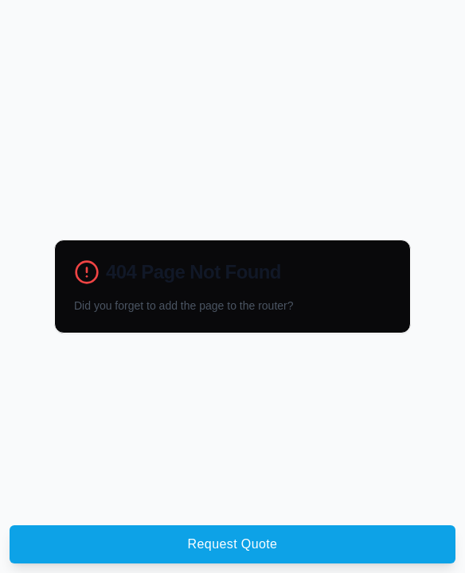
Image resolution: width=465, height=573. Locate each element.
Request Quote (233, 544)
